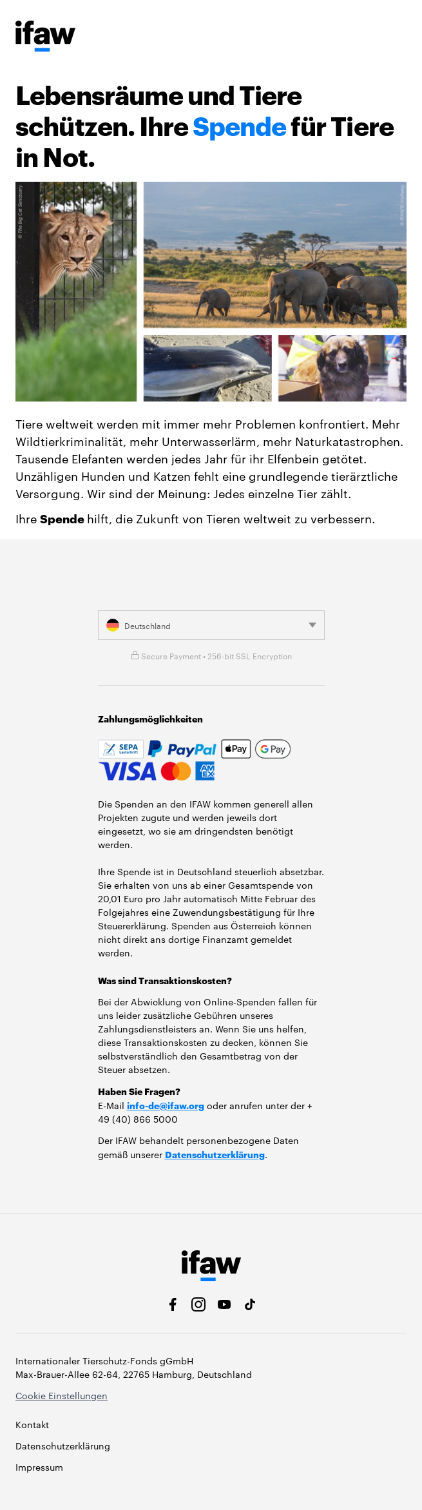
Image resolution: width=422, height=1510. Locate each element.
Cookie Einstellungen (61, 1395)
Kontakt (32, 1424)
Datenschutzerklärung (215, 1154)
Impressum (39, 1466)
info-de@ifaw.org (165, 1105)
